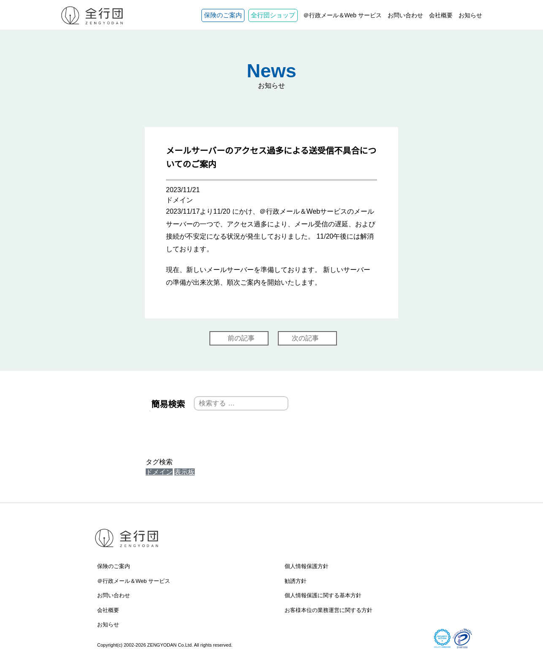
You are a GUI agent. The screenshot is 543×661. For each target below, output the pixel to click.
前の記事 (241, 338)
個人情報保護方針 (307, 566)
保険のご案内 (223, 15)
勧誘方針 (296, 581)
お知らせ (470, 15)
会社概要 (441, 15)
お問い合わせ (405, 15)
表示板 (184, 472)
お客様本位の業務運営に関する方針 (328, 610)
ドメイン (159, 472)
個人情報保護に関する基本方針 (323, 595)
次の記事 (305, 338)
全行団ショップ (273, 15)
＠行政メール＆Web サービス (342, 15)
